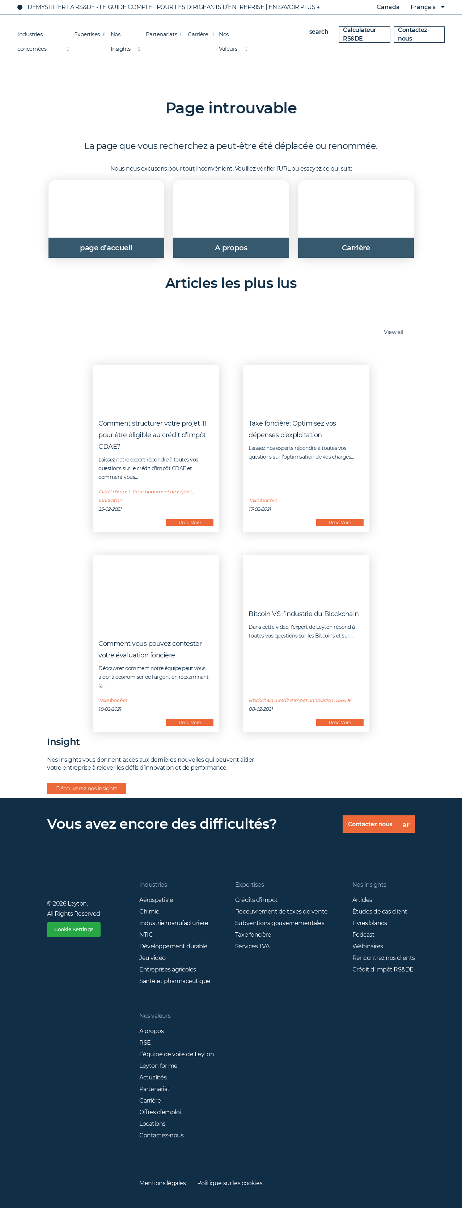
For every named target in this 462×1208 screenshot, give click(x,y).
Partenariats (162, 34)
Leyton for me (158, 1065)
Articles (362, 899)
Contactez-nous (413, 34)
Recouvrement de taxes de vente (281, 911)
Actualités (152, 1077)
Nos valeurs (155, 1015)
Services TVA (252, 946)
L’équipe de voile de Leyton (176, 1054)
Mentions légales (162, 1183)
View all (397, 332)
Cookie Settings (73, 929)
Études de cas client (379, 911)
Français (423, 7)
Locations (152, 1123)
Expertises (88, 34)
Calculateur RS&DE (359, 34)
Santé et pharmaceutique (175, 981)
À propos (151, 1031)
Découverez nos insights (86, 788)
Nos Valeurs (231, 36)
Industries (153, 884)
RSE (145, 1042)
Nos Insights (123, 36)
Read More (190, 522)
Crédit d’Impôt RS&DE (383, 969)
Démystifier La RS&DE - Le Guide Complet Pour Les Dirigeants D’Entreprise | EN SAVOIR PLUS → (173, 7)
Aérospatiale (156, 899)
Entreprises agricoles (167, 969)
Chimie (149, 911)
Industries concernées (43, 36)
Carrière (198, 34)
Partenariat (154, 1089)
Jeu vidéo (152, 957)
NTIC (146, 934)
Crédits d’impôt (256, 899)
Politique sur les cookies (229, 1183)
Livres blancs (369, 923)
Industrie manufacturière (173, 923)
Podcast (363, 934)
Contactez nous (381, 826)
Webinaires (367, 946)
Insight (63, 742)
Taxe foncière (253, 934)
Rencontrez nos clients (383, 957)
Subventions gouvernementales (280, 923)
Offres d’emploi (160, 1112)
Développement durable (173, 946)
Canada (383, 7)
